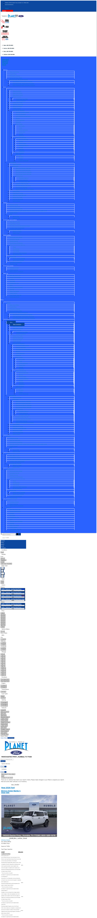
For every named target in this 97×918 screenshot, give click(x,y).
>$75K (2, 627)
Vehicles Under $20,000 (19, 195)
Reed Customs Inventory (16, 271)
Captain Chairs (4, 718)
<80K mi (3, 666)
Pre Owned (13, 162)
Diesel (2, 696)
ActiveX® (3, 710)
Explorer (21, 149)
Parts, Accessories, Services (17, 245)
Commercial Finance (15, 229)
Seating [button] (4, 700)
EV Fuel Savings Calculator (23, 185)
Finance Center (14, 205)
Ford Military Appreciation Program (22, 81)
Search (3, 761)
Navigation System (5, 729)
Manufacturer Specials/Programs (19, 79)
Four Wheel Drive (5, 679)
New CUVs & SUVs (21, 137)
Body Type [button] (4, 565)
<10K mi (3, 655)
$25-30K (3, 618)
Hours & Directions (15, 277)
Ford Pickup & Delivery (16, 243)
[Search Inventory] (9, 534)
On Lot (2, 631)
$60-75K (3, 625)
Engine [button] (3, 683)
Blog (11, 285)
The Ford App (13, 264)
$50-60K (3, 623)
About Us (6, 273)
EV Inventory (19, 176)
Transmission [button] (5, 689)
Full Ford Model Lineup (22, 112)
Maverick (18, 122)
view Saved (9, 777)
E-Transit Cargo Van (24, 182)
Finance (5, 202)
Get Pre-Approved (18, 104)
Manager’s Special (15, 76)
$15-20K (3, 614)
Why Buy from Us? (15, 275)
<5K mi (2, 654)
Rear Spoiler (4, 732)
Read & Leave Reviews (16, 287)
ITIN (11, 214)
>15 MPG (3, 639)
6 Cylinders (3, 685)
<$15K (2, 613)
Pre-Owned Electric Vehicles (24, 172)
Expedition (22, 151)
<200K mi (3, 673)
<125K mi (3, 669)
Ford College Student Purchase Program (24, 85)
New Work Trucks (18, 95)
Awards (12, 289)
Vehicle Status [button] (5, 629)
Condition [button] (4, 550)
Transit (21, 159)
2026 (2, 582)
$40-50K (3, 621)
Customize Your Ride (22, 99)
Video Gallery (13, 293)
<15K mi (3, 657)
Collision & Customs (8, 266)
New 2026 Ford (8, 787)
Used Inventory (17, 164)
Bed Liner (3, 713)
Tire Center (16, 251)
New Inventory (17, 91)
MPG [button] (3, 635)
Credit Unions (13, 212)
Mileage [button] (4, 652)
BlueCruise (3, 715)
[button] (4, 11)
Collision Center (14, 268)
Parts (14, 247)
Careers (12, 279)
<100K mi (3, 668)
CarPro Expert (17, 108)
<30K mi (3, 661)
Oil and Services (17, 254)
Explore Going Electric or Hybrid (24, 189)
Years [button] (3, 579)
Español (7, 8)
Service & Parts (7, 235)
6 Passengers (4, 703)
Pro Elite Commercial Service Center (20, 226)
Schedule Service (14, 239)
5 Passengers (4, 702)
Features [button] (4, 707)
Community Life (14, 283)
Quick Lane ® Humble (19, 258)
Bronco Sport (22, 143)
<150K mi (3, 671)
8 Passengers (4, 705)
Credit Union (16, 233)
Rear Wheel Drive (5, 681)
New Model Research (19, 110)
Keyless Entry (4, 723)
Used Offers (13, 74)
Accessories (16, 249)
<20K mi (3, 659)
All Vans (21, 157)
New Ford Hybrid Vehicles (23, 170)
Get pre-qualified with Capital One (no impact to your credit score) (28, 210)
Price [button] (3, 611)
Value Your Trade (17, 102)
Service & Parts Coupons (20, 253)
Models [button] (4, 554)
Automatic (3, 691)
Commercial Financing (16, 209)
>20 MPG (3, 644)
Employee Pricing (14, 297)
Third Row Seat (4, 734)
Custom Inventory (21, 101)
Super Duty (22, 132)
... (5, 766)
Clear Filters (4, 738)
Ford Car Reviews (21, 114)
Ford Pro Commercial (16, 262)
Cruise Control (4, 720)
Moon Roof (3, 727)
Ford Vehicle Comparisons (23, 116)
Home (3, 537)
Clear (2, 766)
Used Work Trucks (18, 193)
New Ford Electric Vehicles (23, 168)
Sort (2, 775)
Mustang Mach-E (23, 145)
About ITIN (16, 216)
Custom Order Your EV (22, 183)
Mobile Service (14, 241)
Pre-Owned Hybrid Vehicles (23, 174)
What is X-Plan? (17, 106)
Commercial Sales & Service (10, 220)
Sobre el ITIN (16, 451)
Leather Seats (4, 725)
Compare (4, 777)
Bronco (18, 118)
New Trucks (19, 124)
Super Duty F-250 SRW (6, 563)
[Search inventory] (7, 759)
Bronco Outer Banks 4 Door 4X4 (11, 792)
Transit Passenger (23, 160)
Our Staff (12, 281)
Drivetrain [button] (4, 677)
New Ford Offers (14, 72)
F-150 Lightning (20, 120)
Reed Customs (17, 97)
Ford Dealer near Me (15, 295)
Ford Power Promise (21, 187)
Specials (5, 70)
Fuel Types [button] (5, 694)
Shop (5, 87)
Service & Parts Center (16, 237)
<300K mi (3, 675)
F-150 (20, 128)
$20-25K (3, 616)
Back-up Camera (4, 711)
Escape (21, 147)
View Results (11, 737)
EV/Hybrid (15, 166)
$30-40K (3, 620)
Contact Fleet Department (17, 228)
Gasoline (3, 697)
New (11, 89)
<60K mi (3, 664)
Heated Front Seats (5, 722)
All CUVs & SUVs (23, 139)
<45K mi (3, 662)
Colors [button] (3, 585)
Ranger (21, 134)
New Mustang (20, 153)
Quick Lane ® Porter (18, 260)
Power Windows (4, 730)
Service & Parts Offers (16, 78)
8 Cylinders (3, 687)
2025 (2, 581)
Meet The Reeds (14, 291)
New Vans (18, 155)
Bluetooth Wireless (5, 717)
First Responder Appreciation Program (23, 83)
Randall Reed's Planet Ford (5, 62)
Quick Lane (13, 256)
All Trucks (22, 126)
